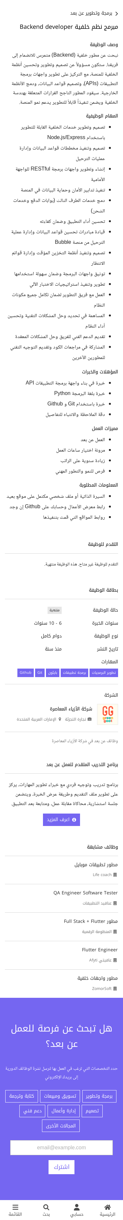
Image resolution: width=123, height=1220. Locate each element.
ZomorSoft (102, 988)
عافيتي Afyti (100, 960)
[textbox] (61, 282)
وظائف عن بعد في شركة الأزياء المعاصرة (85, 741)
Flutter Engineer (100, 949)
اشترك (62, 1167)
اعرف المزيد (61, 819)
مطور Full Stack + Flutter (91, 921)
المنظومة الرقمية (97, 931)
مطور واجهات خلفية (97, 978)
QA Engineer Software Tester (85, 892)
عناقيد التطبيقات (97, 903)
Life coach (102, 874)
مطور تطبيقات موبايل (96, 864)
